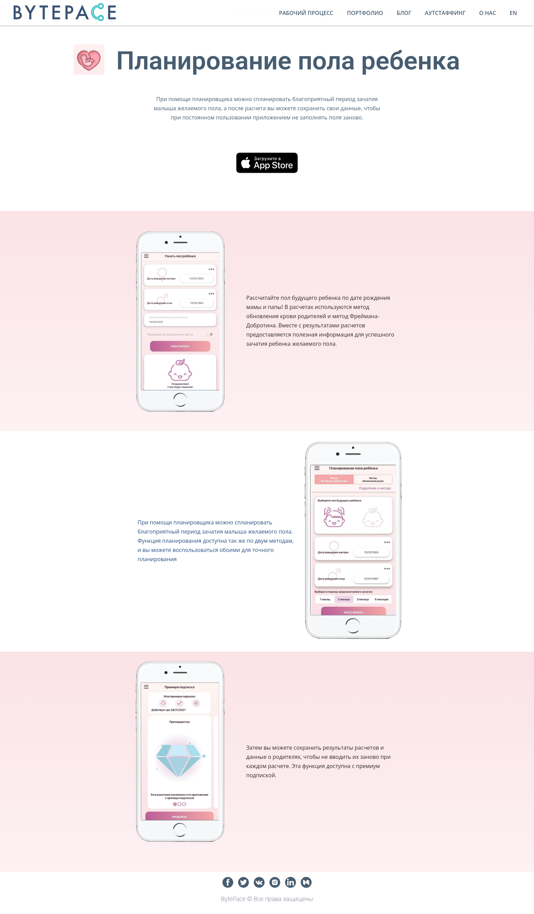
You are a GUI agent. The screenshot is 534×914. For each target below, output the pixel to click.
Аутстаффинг (445, 13)
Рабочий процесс (306, 13)
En (513, 13)
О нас (487, 13)
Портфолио (365, 13)
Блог (404, 13)
